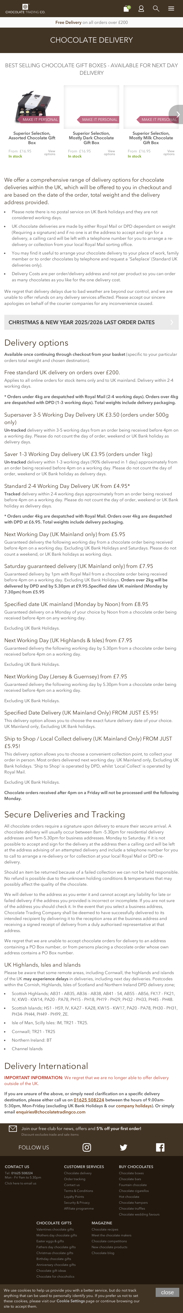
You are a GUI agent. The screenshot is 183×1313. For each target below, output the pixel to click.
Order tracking (74, 1179)
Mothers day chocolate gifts (56, 1235)
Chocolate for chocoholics (55, 1276)
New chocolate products (109, 1247)
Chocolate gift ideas (51, 1271)
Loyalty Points (74, 1197)
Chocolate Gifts (54, 1223)
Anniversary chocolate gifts (56, 1265)
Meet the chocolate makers (111, 1235)
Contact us (72, 1185)
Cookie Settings (71, 1301)
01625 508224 (89, 1099)
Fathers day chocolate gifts (56, 1247)
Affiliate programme (79, 1208)
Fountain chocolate (133, 1185)
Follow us (33, 1147)
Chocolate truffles (132, 1208)
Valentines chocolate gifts (55, 1229)
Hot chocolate (129, 1197)
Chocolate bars (130, 1179)
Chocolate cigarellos (134, 1191)
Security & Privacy (77, 1202)
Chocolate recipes (105, 1229)
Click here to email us (20, 1183)
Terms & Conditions (78, 1191)
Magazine (102, 1223)
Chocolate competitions (109, 1241)
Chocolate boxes (131, 1173)
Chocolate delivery (78, 1173)
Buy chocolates (136, 1167)
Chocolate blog (103, 1253)
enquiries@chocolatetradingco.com (50, 1111)
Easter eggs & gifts (50, 1241)
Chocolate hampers (133, 1202)
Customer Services (84, 1167)
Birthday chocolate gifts (53, 1259)
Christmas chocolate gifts (54, 1253)
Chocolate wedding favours (139, 1214)
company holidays (134, 1105)
